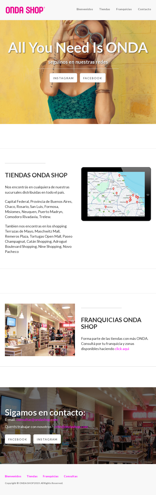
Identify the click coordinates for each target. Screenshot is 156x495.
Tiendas (104, 9)
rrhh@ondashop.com (71, 426)
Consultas (71, 476)
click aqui (122, 348)
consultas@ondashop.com (37, 419)
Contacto (144, 9)
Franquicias (124, 9)
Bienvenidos (85, 9)
